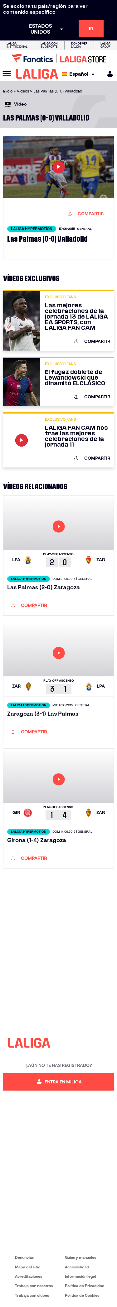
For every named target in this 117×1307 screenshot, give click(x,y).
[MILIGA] (108, 74)
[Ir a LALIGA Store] (58, 58)
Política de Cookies (82, 1295)
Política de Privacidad (85, 1286)
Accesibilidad (77, 1267)
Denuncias (24, 1257)
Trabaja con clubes (32, 1295)
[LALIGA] (37, 74)
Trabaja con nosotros (34, 1286)
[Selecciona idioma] (80, 74)
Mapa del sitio (27, 1267)
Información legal (80, 1276)
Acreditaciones (28, 1276)
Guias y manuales (80, 1257)
